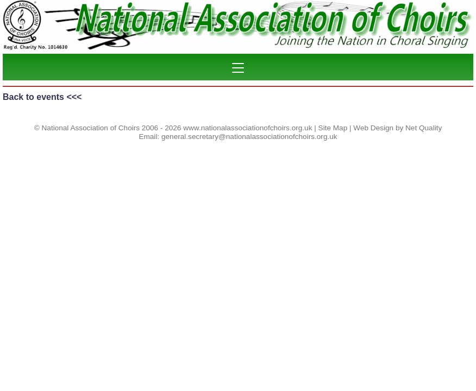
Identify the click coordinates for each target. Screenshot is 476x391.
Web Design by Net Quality (397, 128)
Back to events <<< (42, 97)
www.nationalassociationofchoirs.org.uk (247, 128)
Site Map (333, 128)
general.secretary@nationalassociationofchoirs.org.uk (249, 137)
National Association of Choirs (91, 128)
